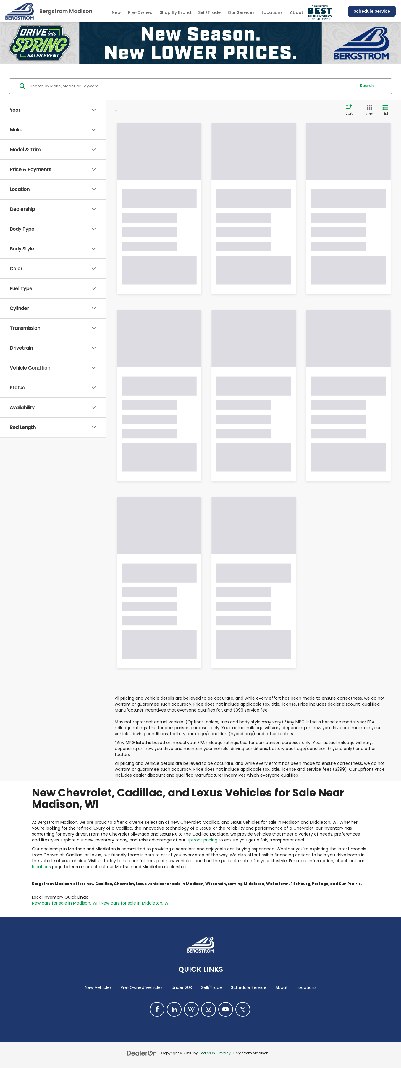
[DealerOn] (142, 1053)
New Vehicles (98, 987)
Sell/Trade (211, 987)
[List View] (385, 110)
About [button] (296, 12)
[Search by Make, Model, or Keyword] (192, 86)
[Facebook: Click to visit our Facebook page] (157, 1009)
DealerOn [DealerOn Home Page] (207, 1053)
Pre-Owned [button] (140, 12)
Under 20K (182, 987)
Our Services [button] (241, 12)
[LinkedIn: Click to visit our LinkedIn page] (174, 1009)
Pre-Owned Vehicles (142, 987)
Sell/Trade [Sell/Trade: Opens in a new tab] (209, 12)
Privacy (224, 1053)
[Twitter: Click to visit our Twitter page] (242, 1009)
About (281, 987)
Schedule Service (372, 11)
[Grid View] (368, 110)
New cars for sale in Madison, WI (64, 903)
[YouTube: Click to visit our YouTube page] (225, 1009)
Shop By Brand (175, 12)
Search (367, 86)
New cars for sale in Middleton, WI (135, 903)
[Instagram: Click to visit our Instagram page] (208, 1009)
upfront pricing (202, 840)
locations (41, 867)
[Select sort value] (350, 110)
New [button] (116, 12)
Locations (272, 12)
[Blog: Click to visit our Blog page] (191, 1009)
